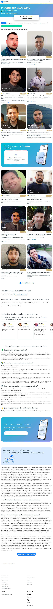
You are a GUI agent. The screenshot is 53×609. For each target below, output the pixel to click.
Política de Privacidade (6, 588)
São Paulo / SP (5, 302)
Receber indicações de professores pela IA (11, 26)
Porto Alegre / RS (15, 305)
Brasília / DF (45, 302)
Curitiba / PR (37, 302)
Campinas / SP (5, 305)
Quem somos (4, 578)
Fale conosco (30, 605)
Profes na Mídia (5, 584)
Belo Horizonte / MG (27, 302)
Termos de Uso (5, 586)
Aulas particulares (31, 578)
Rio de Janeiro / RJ (16, 302)
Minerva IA (29, 582)
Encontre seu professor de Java (26, 554)
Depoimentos (4, 580)
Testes (11, 294)
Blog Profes (29, 584)
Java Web (4, 294)
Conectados (43, 23)
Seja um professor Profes (7, 594)
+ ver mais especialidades (21, 294)
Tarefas (28, 580)
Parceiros (4, 582)
